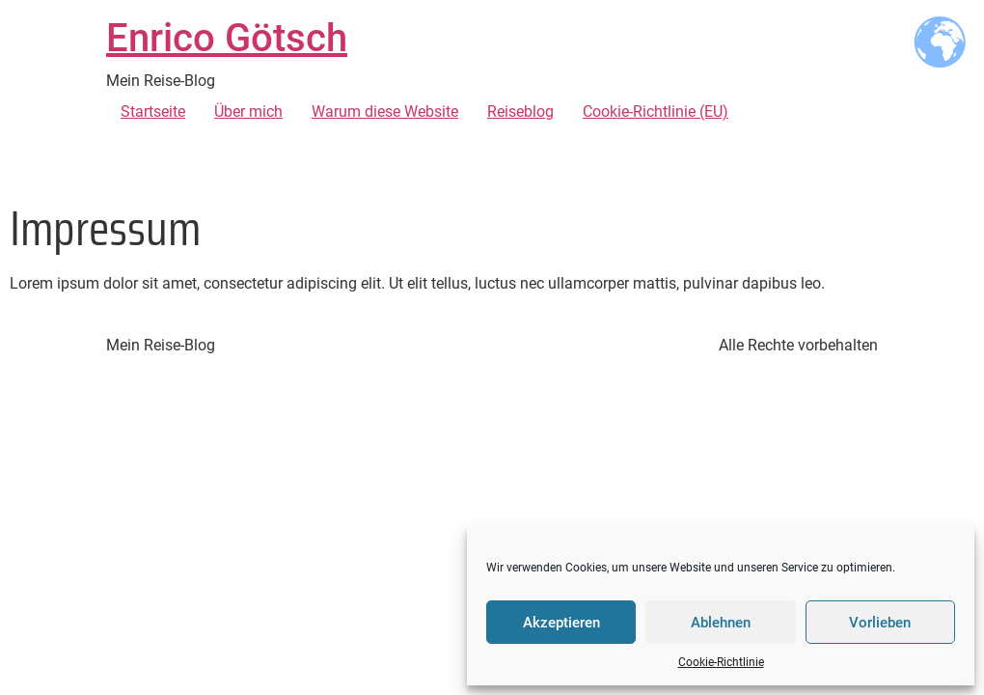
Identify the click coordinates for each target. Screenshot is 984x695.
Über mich (248, 111)
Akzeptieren (561, 622)
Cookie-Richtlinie (721, 662)
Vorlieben (880, 622)
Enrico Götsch (226, 38)
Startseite (153, 111)
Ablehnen (721, 622)
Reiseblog (520, 111)
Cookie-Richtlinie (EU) (655, 111)
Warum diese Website (385, 111)
